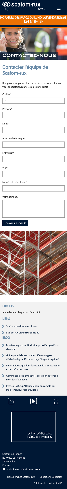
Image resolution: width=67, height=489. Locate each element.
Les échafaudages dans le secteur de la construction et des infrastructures (33, 368)
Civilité (12, 94)
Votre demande (10, 197)
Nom (12, 123)
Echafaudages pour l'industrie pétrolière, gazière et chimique (33, 347)
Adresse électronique (14, 138)
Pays (40, 9)
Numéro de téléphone (14, 182)
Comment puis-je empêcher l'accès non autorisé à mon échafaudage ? (32, 378)
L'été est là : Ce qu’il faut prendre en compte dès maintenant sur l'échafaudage (30, 388)
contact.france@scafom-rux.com (21, 469)
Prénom (12, 108)
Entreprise (12, 152)
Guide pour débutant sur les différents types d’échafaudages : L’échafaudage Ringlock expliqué (32, 357)
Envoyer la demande (15, 223)
